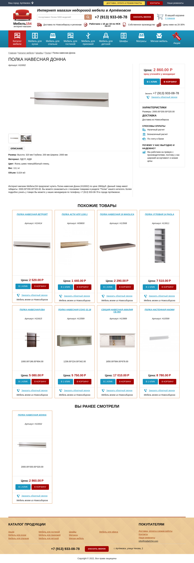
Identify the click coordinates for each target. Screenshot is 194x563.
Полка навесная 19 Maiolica (117, 214)
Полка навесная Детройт (32, 214)
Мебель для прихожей (88, 37)
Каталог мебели (17, 37)
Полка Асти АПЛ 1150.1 (75, 214)
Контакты (155, 3)
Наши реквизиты (175, 3)
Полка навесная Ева (32, 309)
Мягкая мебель (159, 36)
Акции (177, 37)
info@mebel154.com (148, 541)
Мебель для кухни (35, 37)
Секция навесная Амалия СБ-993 (117, 310)
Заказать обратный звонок (164, 97)
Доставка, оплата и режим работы (124, 3)
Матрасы (141, 36)
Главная (12, 53)
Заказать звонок (142, 17)
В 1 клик (152, 81)
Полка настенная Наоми (159, 309)
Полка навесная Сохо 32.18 (74, 309)
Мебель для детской (106, 37)
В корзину (170, 81)
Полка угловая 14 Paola (159, 214)
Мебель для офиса (108, 532)
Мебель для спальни (53, 37)
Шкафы (123, 36)
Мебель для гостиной (70, 37)
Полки (48, 53)
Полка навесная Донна (32, 415)
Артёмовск (25, 3)
